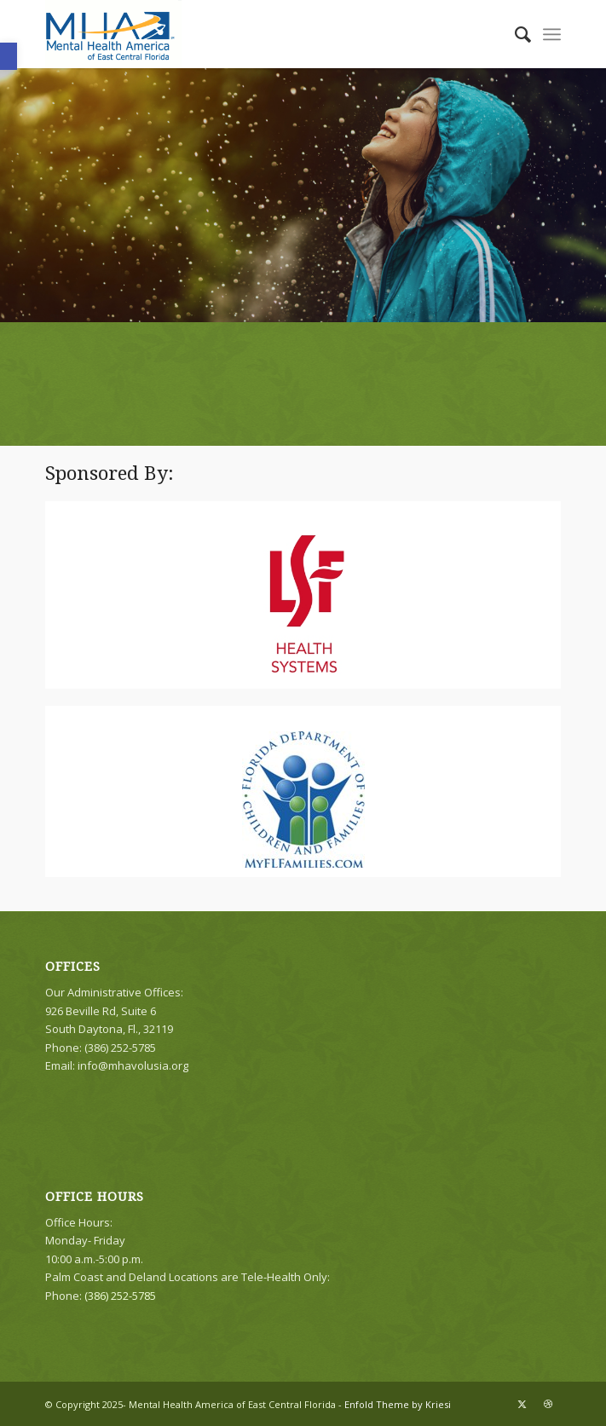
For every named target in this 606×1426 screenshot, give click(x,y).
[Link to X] (522, 1404)
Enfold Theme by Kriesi (397, 1404)
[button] (8, 56)
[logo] (251, 34)
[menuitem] (514, 34)
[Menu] (552, 34)
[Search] (514, 34)
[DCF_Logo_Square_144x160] (303, 799)
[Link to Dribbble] (548, 1404)
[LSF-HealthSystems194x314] (303, 603)
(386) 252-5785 (120, 1295)
